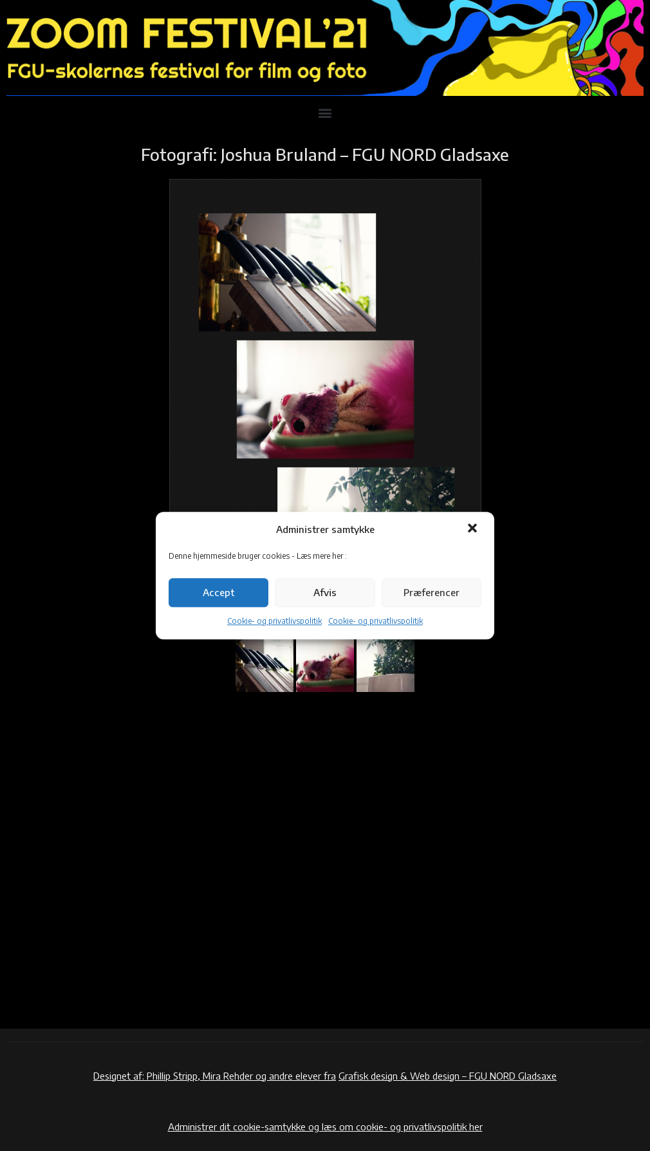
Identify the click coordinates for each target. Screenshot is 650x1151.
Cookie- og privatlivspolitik (274, 621)
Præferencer (432, 593)
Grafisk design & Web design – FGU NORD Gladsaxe (448, 1075)
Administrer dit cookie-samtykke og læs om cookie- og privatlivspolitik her (325, 1126)
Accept (218, 593)
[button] (473, 530)
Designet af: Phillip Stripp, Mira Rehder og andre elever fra (214, 1075)
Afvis (325, 593)
